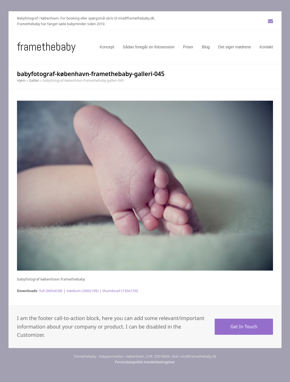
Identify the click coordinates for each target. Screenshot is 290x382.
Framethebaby (46, 47)
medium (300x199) (82, 290)
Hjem (21, 80)
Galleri (34, 80)
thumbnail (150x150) (120, 290)
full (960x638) (50, 290)
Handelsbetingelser (159, 362)
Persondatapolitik (129, 362)
